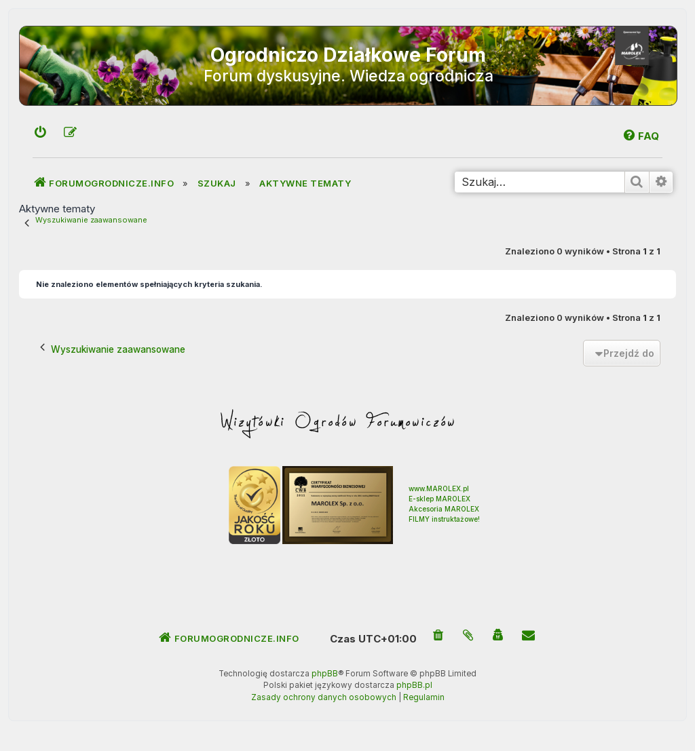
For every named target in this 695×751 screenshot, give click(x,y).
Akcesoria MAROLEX (444, 509)
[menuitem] (41, 133)
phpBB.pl (414, 685)
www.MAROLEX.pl (439, 488)
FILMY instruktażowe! (444, 519)
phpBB (325, 673)
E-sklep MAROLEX (439, 499)
